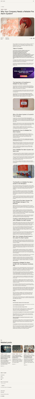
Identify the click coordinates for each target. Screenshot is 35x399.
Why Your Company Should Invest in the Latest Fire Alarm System (22, 56)
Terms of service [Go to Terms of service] (3, 390)
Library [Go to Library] (2, 376)
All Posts (3, 6)
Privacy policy (9, 387)
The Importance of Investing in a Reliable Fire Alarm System (21, 50)
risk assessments (18, 272)
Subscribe (3, 385)
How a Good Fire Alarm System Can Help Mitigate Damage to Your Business (23, 54)
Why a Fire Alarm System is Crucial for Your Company (20, 51)
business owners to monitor (21, 246)
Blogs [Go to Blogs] (1, 379)
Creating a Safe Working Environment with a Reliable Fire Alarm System (23, 55)
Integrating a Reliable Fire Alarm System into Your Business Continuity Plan (23, 57)
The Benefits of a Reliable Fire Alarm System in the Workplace (21, 53)
